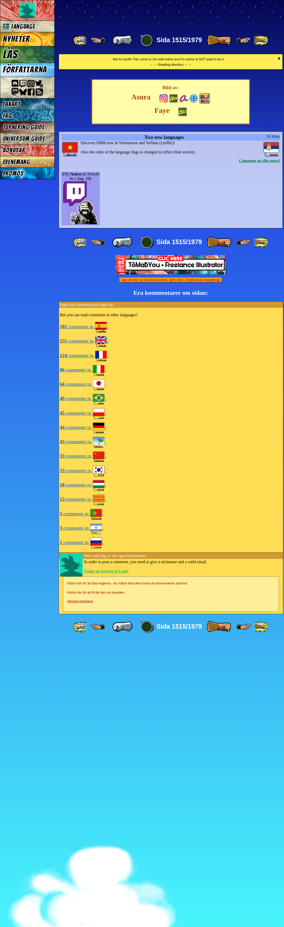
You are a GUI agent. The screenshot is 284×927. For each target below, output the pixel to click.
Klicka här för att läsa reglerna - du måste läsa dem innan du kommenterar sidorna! (127, 869)
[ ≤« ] (97, 40)
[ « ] (122, 40)
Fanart (11, 104)
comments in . (84, 612)
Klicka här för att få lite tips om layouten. (96, 878)
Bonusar (14, 150)
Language (19, 26)
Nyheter (16, 39)
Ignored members (80, 887)
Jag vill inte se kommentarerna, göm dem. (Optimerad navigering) (170, 566)
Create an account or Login (106, 857)
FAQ (7, 115)
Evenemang (16, 162)
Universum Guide (24, 138)
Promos (13, 173)
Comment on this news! (259, 447)
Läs (10, 54)
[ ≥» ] (243, 40)
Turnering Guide (24, 127)
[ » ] (219, 40)
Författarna (25, 69)
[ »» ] (260, 40)
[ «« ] (80, 40)
